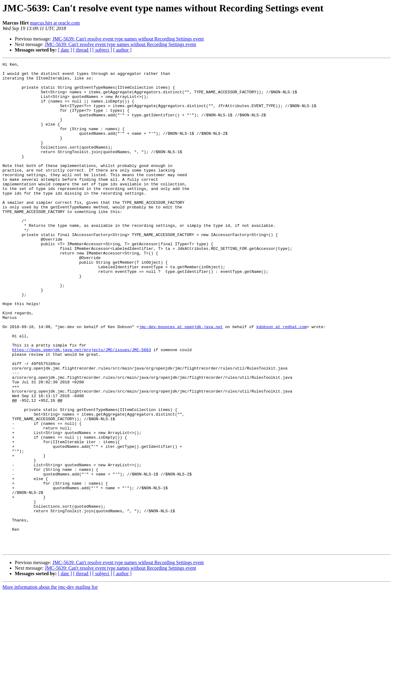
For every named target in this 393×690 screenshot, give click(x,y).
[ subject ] (102, 49)
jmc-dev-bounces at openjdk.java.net (181, 380)
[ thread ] (82, 49)
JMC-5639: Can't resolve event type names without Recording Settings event (128, 38)
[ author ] (122, 49)
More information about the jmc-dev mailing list (50, 684)
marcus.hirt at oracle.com (55, 22)
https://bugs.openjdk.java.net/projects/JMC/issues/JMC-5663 (81, 407)
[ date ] (65, 49)
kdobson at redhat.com (281, 380)
